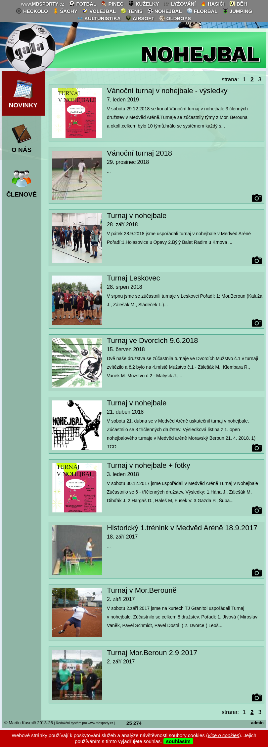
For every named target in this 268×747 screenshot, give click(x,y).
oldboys (175, 18)
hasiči (213, 4)
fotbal (82, 4)
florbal (202, 11)
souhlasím (178, 741)
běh (238, 4)
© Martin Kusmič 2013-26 (28, 722)
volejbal (99, 11)
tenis (131, 11)
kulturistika (99, 18)
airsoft (139, 18)
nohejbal (164, 11)
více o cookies (223, 735)
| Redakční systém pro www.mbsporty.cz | (84, 723)
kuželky (143, 4)
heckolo (32, 11)
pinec (112, 4)
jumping (237, 11)
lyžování (180, 4)
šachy (65, 11)
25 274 (134, 723)
